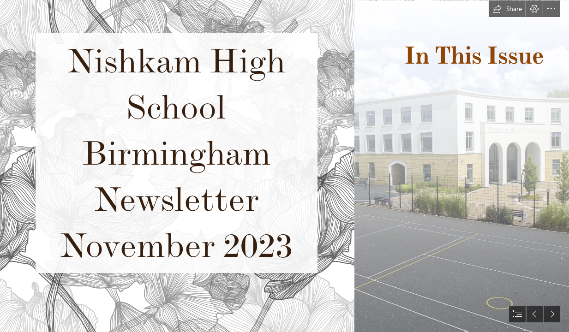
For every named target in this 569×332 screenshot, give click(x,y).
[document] (284, 166)
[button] (507, 8)
